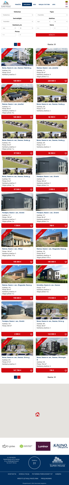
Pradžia (18, 4)
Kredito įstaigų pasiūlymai (27, 479)
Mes (34, 4)
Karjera (58, 474)
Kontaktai (12, 474)
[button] (37, 414)
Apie (53, 4)
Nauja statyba (44, 4)
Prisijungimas (46, 479)
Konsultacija (24, 474)
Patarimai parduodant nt (42, 474)
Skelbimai (27, 4)
